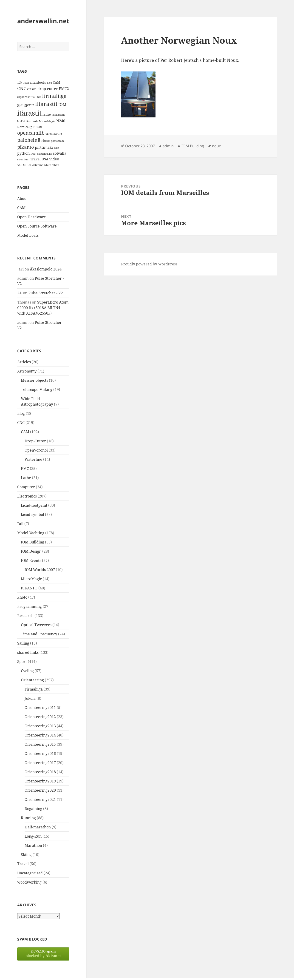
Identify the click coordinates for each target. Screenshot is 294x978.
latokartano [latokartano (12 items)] (58, 114)
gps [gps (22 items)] (20, 104)
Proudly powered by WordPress (149, 264)
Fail (20, 523)
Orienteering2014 (40, 735)
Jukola (30, 698)
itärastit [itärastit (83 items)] (29, 113)
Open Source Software (37, 226)
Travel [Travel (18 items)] (35, 159)
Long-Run (33, 836)
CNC (21, 422)
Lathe (26, 477)
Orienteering (32, 679)
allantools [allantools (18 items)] (38, 82)
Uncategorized (30, 873)
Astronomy (27, 371)
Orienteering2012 (40, 716)
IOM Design (31, 551)
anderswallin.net (43, 21)
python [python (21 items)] (23, 153)
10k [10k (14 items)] (19, 82)
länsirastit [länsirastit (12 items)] (32, 121)
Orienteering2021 (40, 799)
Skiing (26, 854)
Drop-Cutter (35, 441)
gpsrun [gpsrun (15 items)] (29, 105)
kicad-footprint (34, 505)
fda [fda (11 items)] (39, 97)
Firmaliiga (34, 689)
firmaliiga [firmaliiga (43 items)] (54, 96)
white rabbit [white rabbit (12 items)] (51, 165)
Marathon (33, 845)
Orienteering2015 (40, 744)
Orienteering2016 (40, 753)
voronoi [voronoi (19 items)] (24, 164)
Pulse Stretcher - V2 (45, 293)
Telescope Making (36, 389)
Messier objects (34, 380)
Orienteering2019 (40, 781)
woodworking (29, 882)
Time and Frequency (39, 634)
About (22, 198)
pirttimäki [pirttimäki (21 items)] (44, 147)
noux (216, 145)
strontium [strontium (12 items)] (23, 159)
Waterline (33, 459)
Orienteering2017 (40, 762)
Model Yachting (30, 532)
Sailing (23, 643)
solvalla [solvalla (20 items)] (59, 153)
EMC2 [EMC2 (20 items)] (64, 88)
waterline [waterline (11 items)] (37, 165)
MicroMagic (31, 578)
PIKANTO (29, 588)
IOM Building (32, 542)
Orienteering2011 (40, 707)
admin (168, 145)
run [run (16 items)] (33, 153)
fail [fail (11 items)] (34, 97)
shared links (28, 652)
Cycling (27, 670)
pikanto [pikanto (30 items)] (25, 147)
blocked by (43, 953)
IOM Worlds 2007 (40, 569)
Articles (24, 361)
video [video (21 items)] (54, 159)
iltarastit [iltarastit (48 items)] (46, 104)
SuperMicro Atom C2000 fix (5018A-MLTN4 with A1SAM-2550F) (42, 308)
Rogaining (33, 808)
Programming (29, 606)
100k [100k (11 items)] (26, 82)
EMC (25, 468)
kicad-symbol (32, 514)
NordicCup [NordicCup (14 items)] (24, 127)
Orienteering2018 (40, 771)
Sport (22, 661)
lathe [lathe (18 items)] (46, 114)
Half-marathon (38, 827)
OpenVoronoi (36, 450)
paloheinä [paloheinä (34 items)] (28, 140)
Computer (26, 486)
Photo (22, 597)
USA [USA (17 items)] (45, 159)
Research (25, 615)
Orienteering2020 (40, 790)
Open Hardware (31, 216)
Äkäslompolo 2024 (46, 269)
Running (28, 817)
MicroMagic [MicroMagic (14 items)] (47, 121)
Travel (23, 863)
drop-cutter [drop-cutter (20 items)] (47, 88)
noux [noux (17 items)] (37, 126)
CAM (21, 207)
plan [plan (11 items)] (56, 147)
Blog (21, 413)
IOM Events (31, 560)
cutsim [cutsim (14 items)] (32, 89)
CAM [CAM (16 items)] (56, 82)
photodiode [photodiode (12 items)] (58, 140)
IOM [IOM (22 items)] (62, 104)
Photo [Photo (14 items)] (45, 141)
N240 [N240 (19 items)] (60, 120)
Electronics (27, 496)
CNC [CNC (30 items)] (21, 88)
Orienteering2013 (40, 725)
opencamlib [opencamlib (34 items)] (31, 133)
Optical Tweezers (36, 624)
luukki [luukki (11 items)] (21, 121)
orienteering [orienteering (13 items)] (53, 134)
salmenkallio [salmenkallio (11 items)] (44, 153)
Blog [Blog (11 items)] (49, 82)
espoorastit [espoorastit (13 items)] (24, 97)
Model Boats (28, 235)
